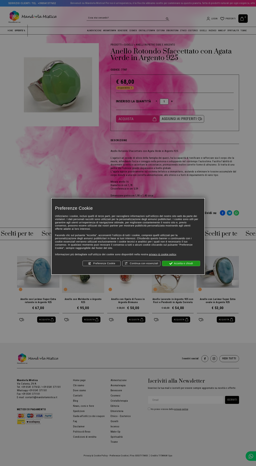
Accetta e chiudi (181, 263)
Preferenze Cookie (101, 263)
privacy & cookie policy (162, 254)
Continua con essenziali (141, 263)
